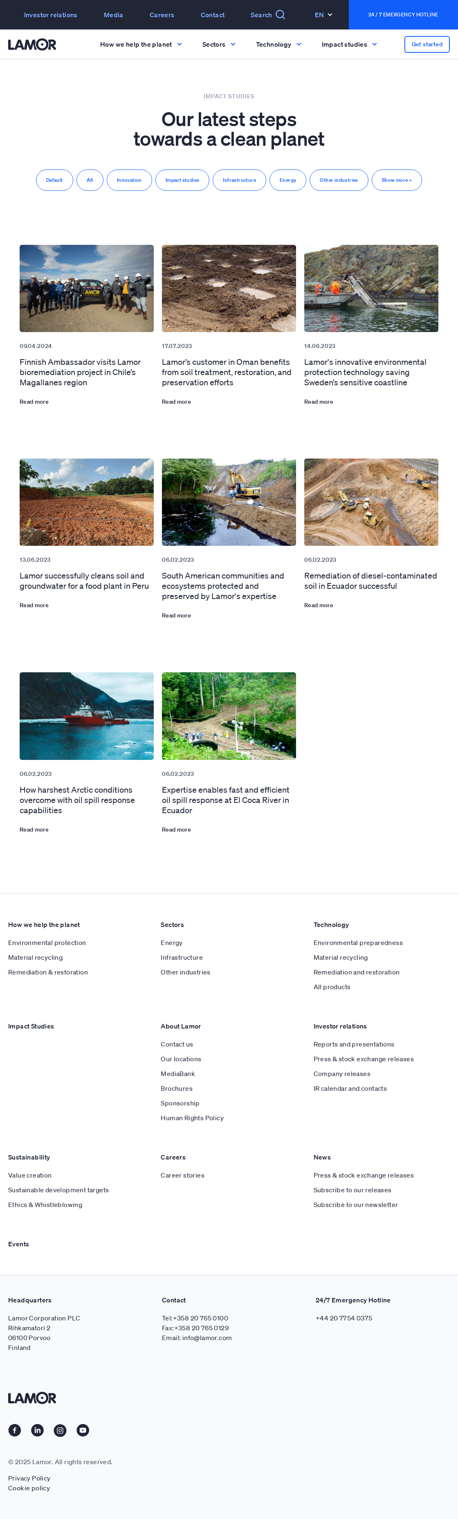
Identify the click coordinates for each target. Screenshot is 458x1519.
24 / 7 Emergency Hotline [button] (403, 14)
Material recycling (35, 957)
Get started (427, 44)
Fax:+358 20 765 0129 (195, 1328)
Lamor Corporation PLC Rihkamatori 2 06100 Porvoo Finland (44, 1333)
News (322, 1157)
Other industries (339, 179)
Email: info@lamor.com (197, 1338)
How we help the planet (44, 924)
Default (54, 179)
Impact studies (183, 179)
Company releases (342, 1073)
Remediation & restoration (48, 972)
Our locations (181, 1059)
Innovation (129, 179)
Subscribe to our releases (353, 1190)
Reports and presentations (354, 1044)
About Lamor (181, 1026)
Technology (331, 924)
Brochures (177, 1088)
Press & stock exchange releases (364, 1059)
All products (332, 987)
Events (18, 1244)
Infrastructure (239, 179)
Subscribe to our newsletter (356, 1204)
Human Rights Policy (192, 1118)
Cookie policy (29, 1488)
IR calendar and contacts (350, 1088)
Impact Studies (31, 1026)
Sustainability (29, 1157)
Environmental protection (47, 942)
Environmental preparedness (358, 942)
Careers (162, 15)
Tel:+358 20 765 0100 (195, 1318)
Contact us (177, 1044)
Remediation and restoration (357, 972)
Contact (213, 15)
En (323, 15)
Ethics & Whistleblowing (45, 1204)
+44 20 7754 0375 (344, 1318)
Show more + (397, 179)
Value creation (30, 1175)
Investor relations (51, 15)
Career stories (182, 1175)
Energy (288, 179)
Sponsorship (180, 1103)
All (90, 179)
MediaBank (178, 1073)
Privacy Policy (29, 1478)
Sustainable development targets (58, 1190)
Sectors (172, 924)
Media (113, 15)
